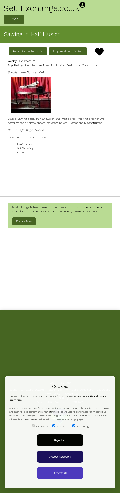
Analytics (60, 426)
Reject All (60, 440)
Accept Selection (60, 456)
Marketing (80, 426)
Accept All (60, 473)
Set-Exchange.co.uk (41, 8)
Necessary (40, 426)
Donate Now (24, 221)
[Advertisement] (60, 175)
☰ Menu (14, 19)
